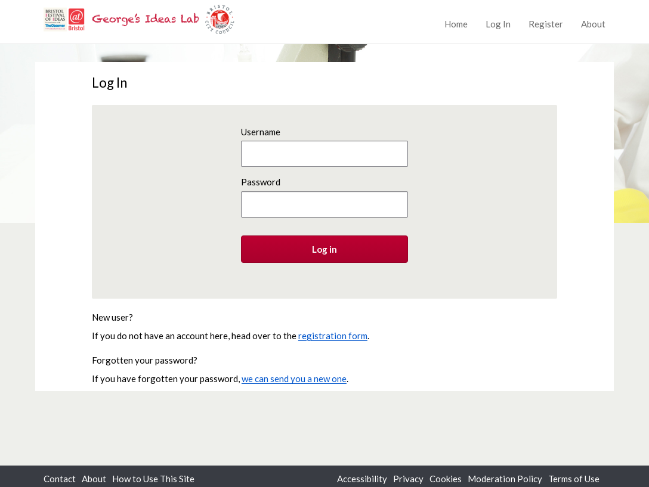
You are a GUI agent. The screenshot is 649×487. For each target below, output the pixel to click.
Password (260, 181)
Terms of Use (573, 478)
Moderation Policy (505, 478)
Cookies (445, 478)
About (593, 23)
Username (260, 131)
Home (456, 23)
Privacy (408, 478)
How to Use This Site (153, 478)
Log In (498, 23)
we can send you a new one (294, 378)
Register (546, 23)
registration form (332, 335)
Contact (60, 478)
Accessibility (362, 478)
